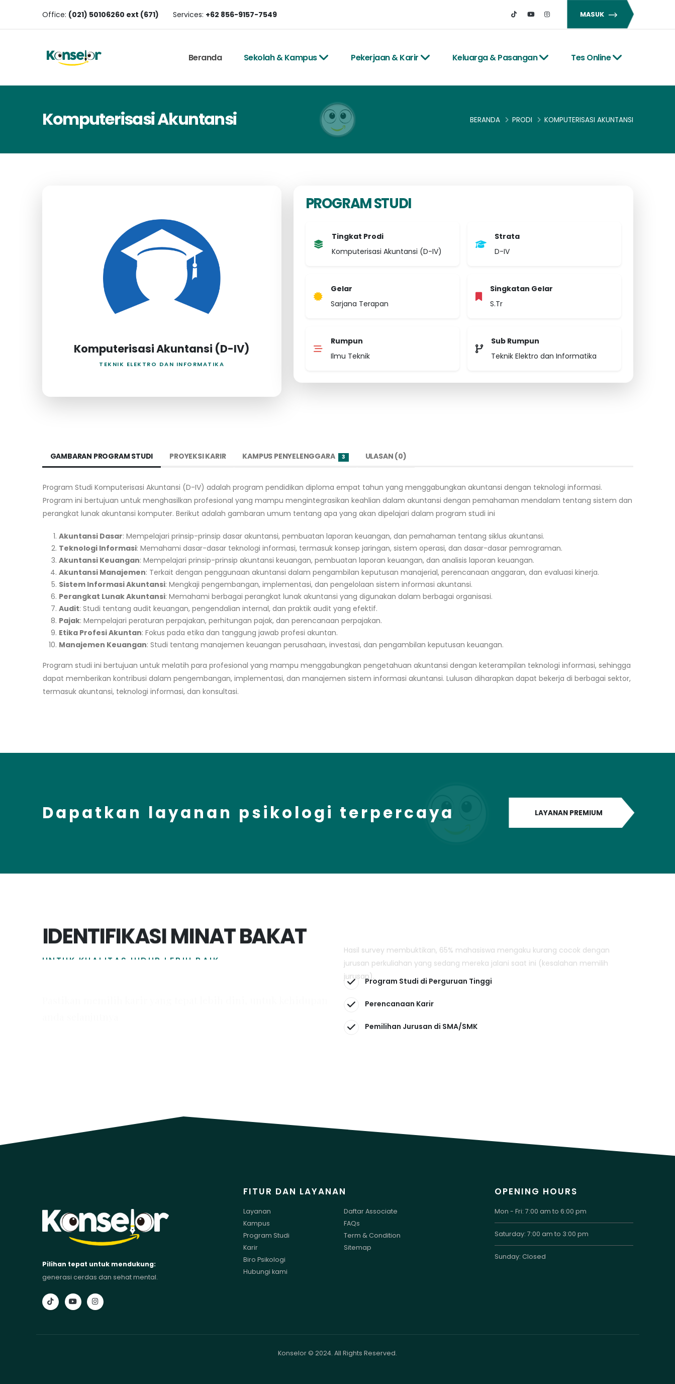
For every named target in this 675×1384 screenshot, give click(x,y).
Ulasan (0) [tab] (386, 456)
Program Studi (266, 1235)
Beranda (205, 57)
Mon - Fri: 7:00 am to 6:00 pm (541, 1211)
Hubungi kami (265, 1271)
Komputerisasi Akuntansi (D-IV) (161, 348)
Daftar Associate (371, 1211)
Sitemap (357, 1247)
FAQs (352, 1223)
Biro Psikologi (264, 1259)
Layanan (257, 1211)
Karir (250, 1247)
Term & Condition (372, 1235)
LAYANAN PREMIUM (571, 813)
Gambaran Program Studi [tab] (101, 456)
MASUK (600, 14)
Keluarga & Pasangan (500, 57)
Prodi (522, 120)
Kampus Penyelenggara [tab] (295, 456)
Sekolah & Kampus (286, 57)
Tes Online (597, 57)
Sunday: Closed (520, 1256)
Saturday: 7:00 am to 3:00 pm (542, 1234)
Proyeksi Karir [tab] (197, 456)
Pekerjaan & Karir (390, 57)
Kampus (256, 1223)
